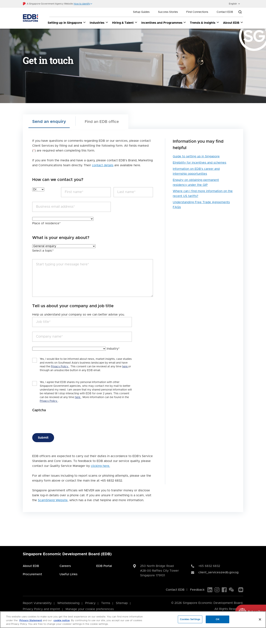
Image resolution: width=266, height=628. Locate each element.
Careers (65, 565)
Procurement (32, 574)
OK (217, 619)
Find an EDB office (102, 122)
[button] (83, 4)
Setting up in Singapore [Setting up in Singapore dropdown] (67, 22)
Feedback (197, 589)
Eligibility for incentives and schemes (199, 162)
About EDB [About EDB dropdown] (233, 22)
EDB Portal (104, 565)
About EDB (31, 565)
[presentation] (60, 421)
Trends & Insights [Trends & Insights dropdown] (204, 22)
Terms (105, 603)
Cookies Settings (190, 619)
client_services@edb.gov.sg (218, 572)
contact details (102, 165)
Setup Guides (141, 12)
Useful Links (68, 574)
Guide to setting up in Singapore (196, 156)
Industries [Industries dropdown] (99, 22)
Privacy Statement (30, 620)
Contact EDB (225, 12)
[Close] (260, 619)
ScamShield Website (53, 500)
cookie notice (62, 620)
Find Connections (197, 12)
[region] (133, 619)
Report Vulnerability (37, 603)
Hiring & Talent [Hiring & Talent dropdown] (125, 22)
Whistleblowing (68, 603)
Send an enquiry (49, 122)
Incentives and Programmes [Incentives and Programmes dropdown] (163, 22)
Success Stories (168, 12)
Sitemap (122, 603)
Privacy (90, 603)
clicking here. (100, 465)
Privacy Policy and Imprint (41, 609)
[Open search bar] (240, 12)
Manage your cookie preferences (90, 609)
